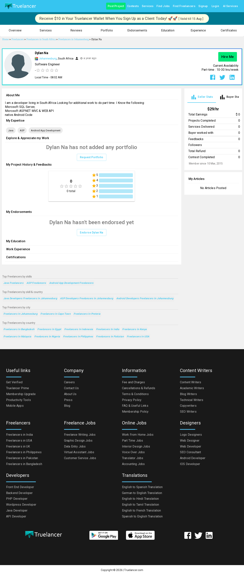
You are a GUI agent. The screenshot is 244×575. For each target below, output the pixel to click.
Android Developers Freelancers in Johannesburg (145, 299)
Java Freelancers (13, 283)
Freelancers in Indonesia (78, 329)
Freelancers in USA (138, 337)
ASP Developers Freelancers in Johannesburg (86, 299)
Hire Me (227, 57)
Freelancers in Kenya (134, 329)
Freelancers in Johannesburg (20, 314)
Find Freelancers (184, 6)
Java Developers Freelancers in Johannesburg (30, 299)
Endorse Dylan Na (91, 232)
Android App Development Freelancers (71, 283)
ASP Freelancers (36, 283)
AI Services (230, 6)
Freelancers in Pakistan (109, 337)
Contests (133, 6)
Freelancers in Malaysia (17, 337)
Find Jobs (163, 6)
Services (147, 6)
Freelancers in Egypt (49, 329)
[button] (15, 30)
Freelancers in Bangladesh (19, 329)
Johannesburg (48, 58)
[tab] (201, 97)
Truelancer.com (133, 570)
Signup (203, 6)
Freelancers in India (107, 329)
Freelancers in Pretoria (87, 314)
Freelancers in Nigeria (47, 337)
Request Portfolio (91, 157)
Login (215, 6)
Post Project (116, 6)
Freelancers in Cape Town (55, 314)
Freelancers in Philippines (78, 337)
